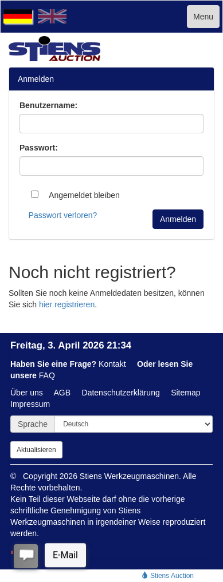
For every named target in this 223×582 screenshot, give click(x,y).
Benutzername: (48, 105)
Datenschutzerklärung (121, 392)
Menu (203, 16)
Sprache (33, 424)
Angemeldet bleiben (75, 195)
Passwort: (38, 147)
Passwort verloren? (63, 215)
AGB (62, 392)
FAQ (47, 375)
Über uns (26, 392)
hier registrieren (67, 304)
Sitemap (185, 392)
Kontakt (112, 364)
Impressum (30, 404)
